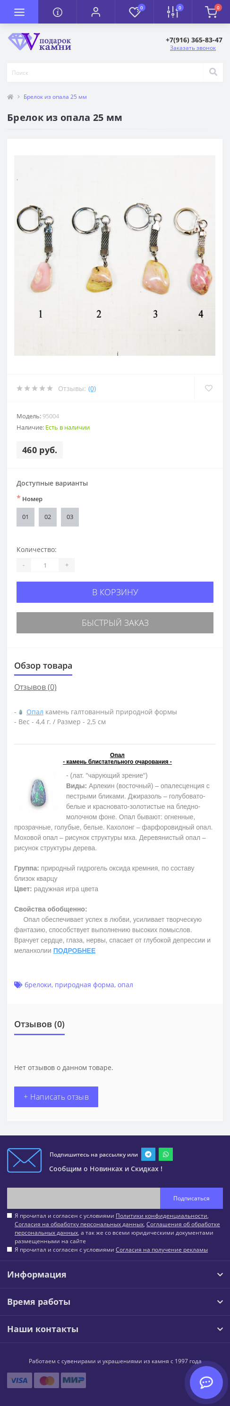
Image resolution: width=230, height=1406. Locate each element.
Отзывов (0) (35, 687)
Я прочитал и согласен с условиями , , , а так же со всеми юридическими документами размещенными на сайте (117, 1228)
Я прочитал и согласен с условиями (111, 1250)
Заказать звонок (193, 48)
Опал (34, 711)
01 (25, 516)
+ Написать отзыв (56, 1097)
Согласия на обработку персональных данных (79, 1224)
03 (70, 516)
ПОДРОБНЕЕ (74, 950)
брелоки (38, 984)
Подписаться (191, 1198)
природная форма (84, 984)
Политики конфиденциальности (161, 1216)
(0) (92, 388)
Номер (30, 498)
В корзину (115, 592)
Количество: (37, 549)
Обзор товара (43, 665)
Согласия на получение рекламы (162, 1250)
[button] (96, 12)
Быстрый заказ (115, 622)
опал (125, 984)
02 (47, 516)
